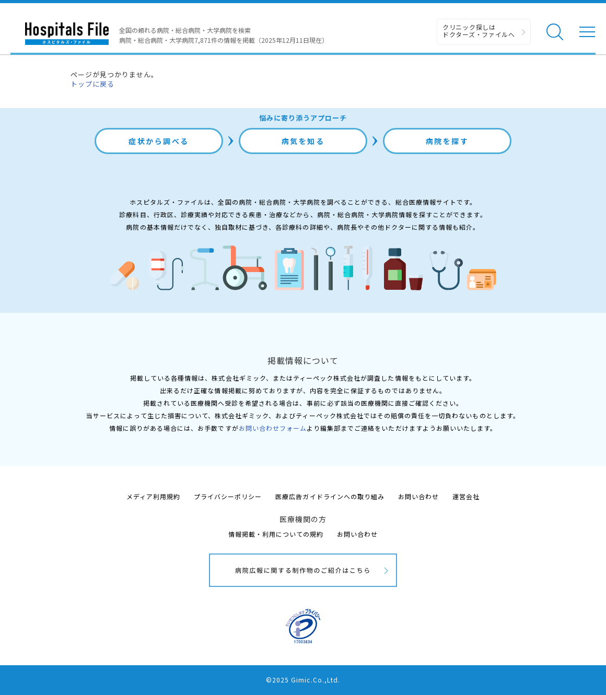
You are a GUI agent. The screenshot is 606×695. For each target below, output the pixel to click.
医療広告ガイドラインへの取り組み (329, 496)
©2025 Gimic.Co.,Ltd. (303, 679)
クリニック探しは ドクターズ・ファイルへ (478, 30)
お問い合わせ (418, 496)
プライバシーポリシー (228, 496)
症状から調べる (159, 141)
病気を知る (303, 141)
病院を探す (447, 141)
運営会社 (466, 496)
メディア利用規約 (153, 496)
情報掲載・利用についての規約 (276, 533)
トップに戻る (92, 84)
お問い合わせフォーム (273, 427)
